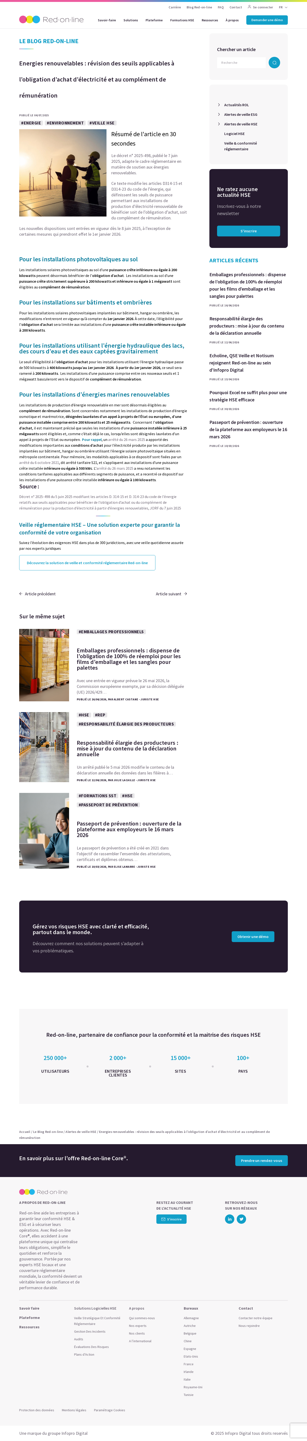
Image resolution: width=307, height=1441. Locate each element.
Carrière (175, 7)
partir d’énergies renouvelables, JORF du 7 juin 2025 (139, 508)
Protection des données (36, 1410)
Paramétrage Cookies (109, 1410)
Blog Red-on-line (199, 7)
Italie (187, 1379)
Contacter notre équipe (255, 1318)
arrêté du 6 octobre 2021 (39, 462)
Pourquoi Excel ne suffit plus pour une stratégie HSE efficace (248, 396)
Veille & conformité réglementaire (240, 146)
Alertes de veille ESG (240, 114)
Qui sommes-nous (142, 1318)
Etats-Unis (191, 1356)
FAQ (221, 7)
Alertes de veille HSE (240, 124)
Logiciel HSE (234, 133)
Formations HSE (182, 20)
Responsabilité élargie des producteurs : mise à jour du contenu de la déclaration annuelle (246, 326)
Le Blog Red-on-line (48, 1132)
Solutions (131, 20)
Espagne (190, 1349)
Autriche (190, 1326)
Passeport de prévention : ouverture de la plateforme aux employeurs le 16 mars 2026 (248, 429)
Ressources (210, 20)
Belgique (190, 1333)
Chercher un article (236, 49)
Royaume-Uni (193, 1387)
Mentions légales (74, 1410)
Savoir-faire (107, 20)
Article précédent (37, 594)
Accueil (24, 1132)
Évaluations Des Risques (91, 1347)
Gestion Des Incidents (90, 1331)
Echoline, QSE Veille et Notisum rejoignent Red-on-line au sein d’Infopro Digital (241, 362)
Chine (188, 1341)
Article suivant (171, 594)
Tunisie (189, 1395)
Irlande (189, 1372)
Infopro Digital (74, 1433)
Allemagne (191, 1318)
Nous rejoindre (249, 1326)
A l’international (140, 1341)
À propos (232, 20)
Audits (78, 1339)
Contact (236, 7)
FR (281, 7)
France (189, 1364)
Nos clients (137, 1333)
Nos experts (138, 1326)
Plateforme (154, 20)
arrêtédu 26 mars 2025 (114, 468)
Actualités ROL (236, 104)
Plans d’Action (84, 1354)
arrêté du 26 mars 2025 (126, 439)
